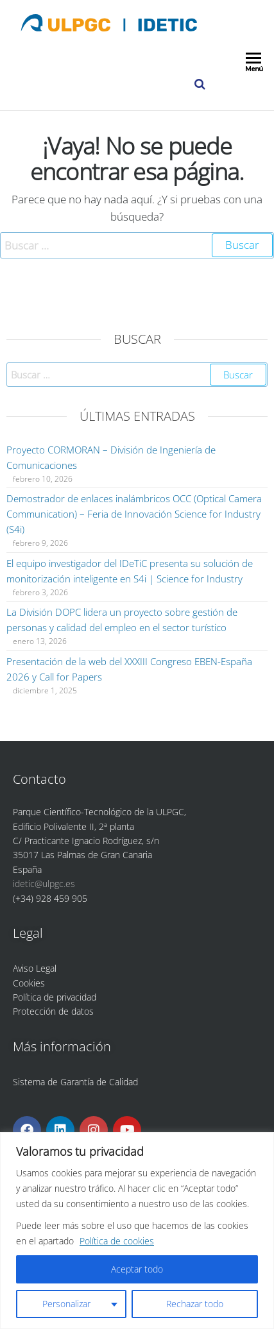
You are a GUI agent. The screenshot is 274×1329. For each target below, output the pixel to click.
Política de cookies (117, 1241)
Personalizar (66, 1304)
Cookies (29, 983)
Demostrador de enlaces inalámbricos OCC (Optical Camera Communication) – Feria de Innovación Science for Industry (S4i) (134, 514)
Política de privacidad (54, 997)
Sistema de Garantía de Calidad (75, 1082)
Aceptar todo (137, 1269)
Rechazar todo (194, 1304)
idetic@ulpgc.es (44, 883)
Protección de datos (53, 1011)
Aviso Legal (34, 968)
